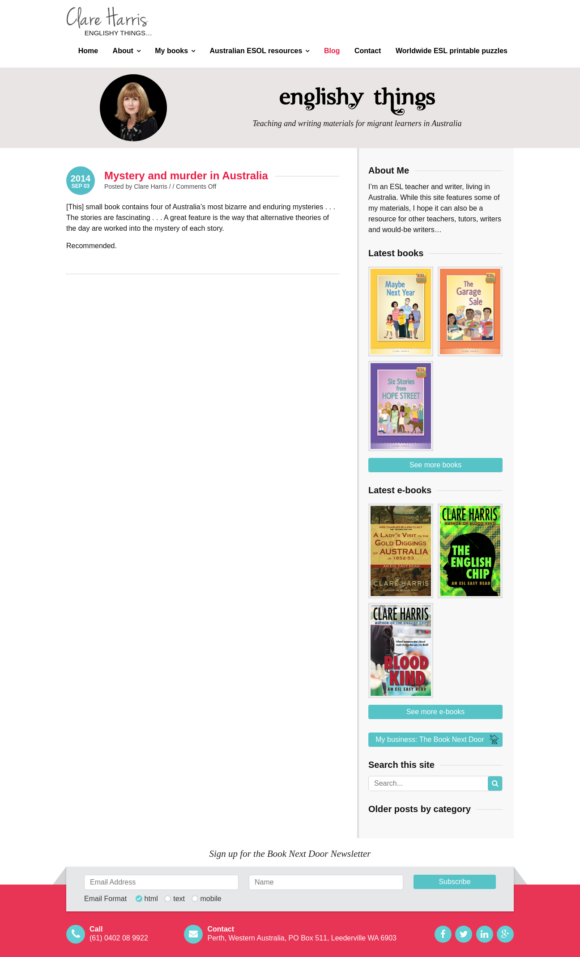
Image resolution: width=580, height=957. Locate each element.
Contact (367, 51)
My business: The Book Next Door (438, 740)
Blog (332, 51)
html (151, 898)
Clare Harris (107, 18)
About (123, 51)
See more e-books (435, 712)
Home (88, 51)
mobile (211, 898)
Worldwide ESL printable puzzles (452, 51)
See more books (435, 465)
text (179, 898)
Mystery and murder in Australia (186, 175)
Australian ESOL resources (256, 51)
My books (171, 51)
